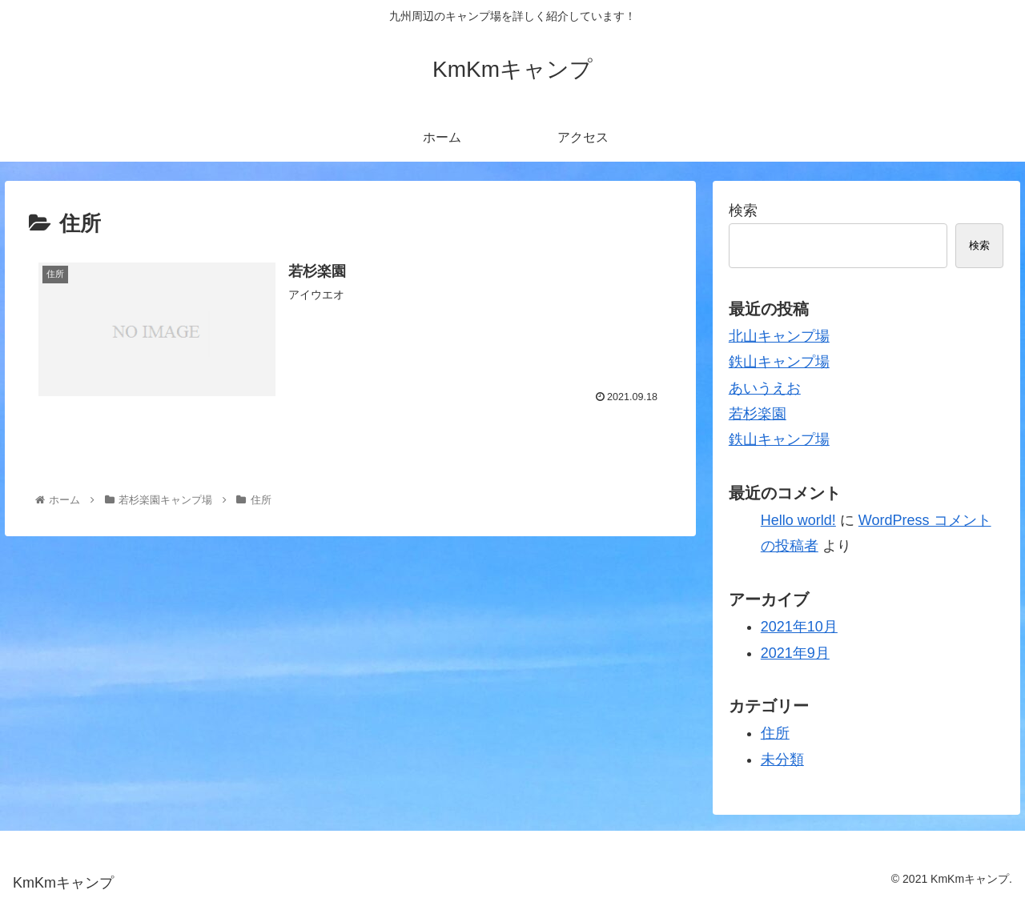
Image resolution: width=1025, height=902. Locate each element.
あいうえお (765, 388)
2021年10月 (799, 627)
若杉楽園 (757, 414)
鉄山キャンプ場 (779, 362)
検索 (743, 210)
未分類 (782, 760)
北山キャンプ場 (779, 336)
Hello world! (798, 520)
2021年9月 (795, 653)
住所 (775, 733)
